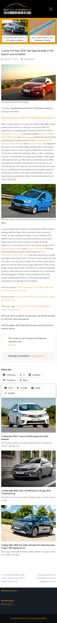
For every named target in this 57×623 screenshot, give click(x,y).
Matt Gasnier (29, 59)
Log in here (37, 356)
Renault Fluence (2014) (11, 248)
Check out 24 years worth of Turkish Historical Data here (28, 117)
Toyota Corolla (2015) (35, 248)
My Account (6, 604)
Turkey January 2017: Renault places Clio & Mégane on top (46, 578)
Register (12, 344)
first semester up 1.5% (11, 133)
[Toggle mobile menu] (50, 9)
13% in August (27, 137)
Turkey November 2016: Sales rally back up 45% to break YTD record (13, 578)
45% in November (35, 143)
